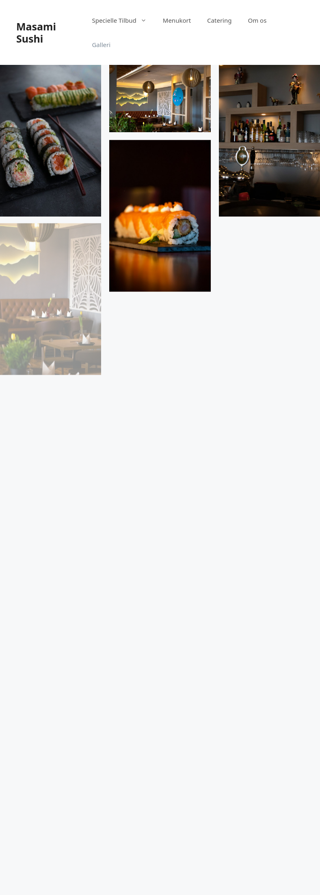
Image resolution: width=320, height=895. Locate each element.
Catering (219, 20)
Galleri (101, 45)
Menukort (177, 20)
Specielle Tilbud (123, 20)
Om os (257, 20)
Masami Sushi (36, 32)
